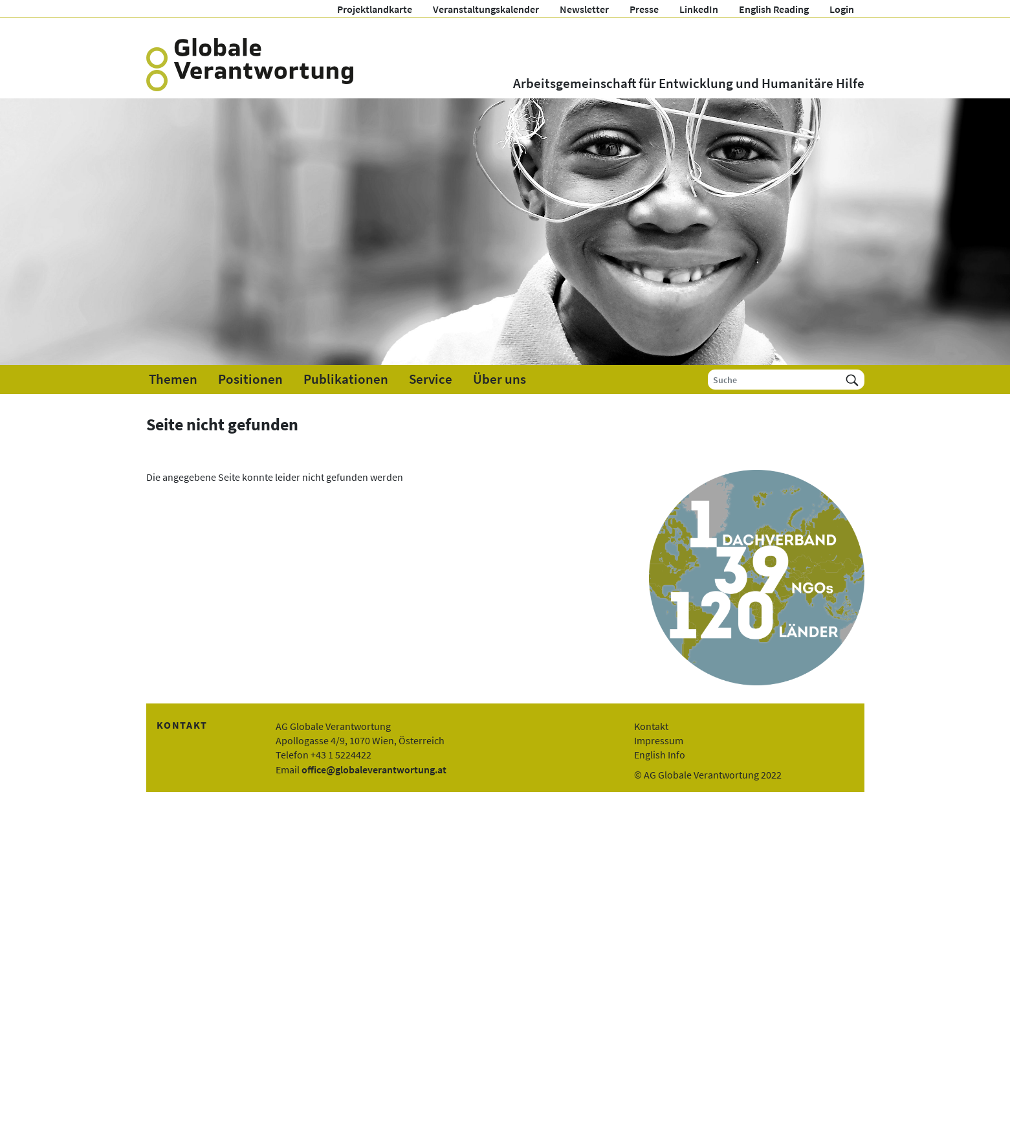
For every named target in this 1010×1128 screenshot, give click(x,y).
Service (430, 379)
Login (841, 9)
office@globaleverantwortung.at (374, 769)
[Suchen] (852, 380)
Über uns (499, 379)
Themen (173, 379)
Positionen (250, 379)
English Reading (774, 9)
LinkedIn (698, 9)
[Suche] (774, 380)
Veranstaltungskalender (486, 9)
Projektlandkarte (374, 9)
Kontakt (651, 726)
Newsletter (584, 9)
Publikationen (345, 379)
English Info (659, 754)
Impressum (658, 740)
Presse (644, 9)
